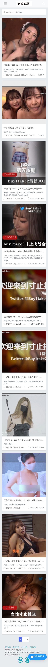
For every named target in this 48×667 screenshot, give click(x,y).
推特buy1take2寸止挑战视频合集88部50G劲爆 (25, 188)
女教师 (31, 75)
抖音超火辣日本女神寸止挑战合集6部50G (23, 65)
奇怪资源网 (19, 650)
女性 (23, 631)
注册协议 (33, 647)
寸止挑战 (17, 75)
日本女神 (24, 75)
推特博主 (24, 198)
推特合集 (24, 135)
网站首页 (8, 12)
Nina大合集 (25, 447)
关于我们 (8, 647)
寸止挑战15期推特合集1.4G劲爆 (18, 128)
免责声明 (16, 647)
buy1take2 (17, 263)
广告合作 (24, 647)
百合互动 (32, 135)
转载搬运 (17, 447)
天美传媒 (17, 508)
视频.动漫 (8, 75)
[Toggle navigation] (5, 3)
